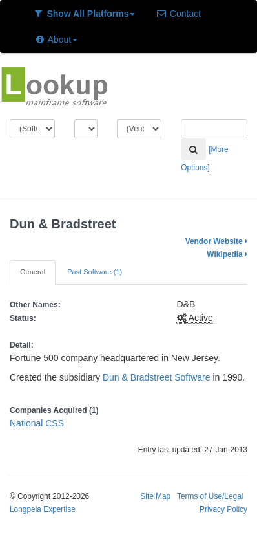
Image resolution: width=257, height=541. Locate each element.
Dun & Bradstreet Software (157, 377)
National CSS (37, 423)
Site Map (155, 496)
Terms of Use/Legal (210, 496)
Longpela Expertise (43, 509)
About (55, 39)
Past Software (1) (94, 272)
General (32, 272)
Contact (178, 13)
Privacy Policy (223, 509)
